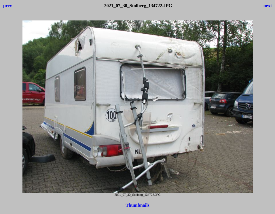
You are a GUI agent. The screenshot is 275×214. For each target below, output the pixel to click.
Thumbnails (137, 205)
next (267, 5)
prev (7, 5)
